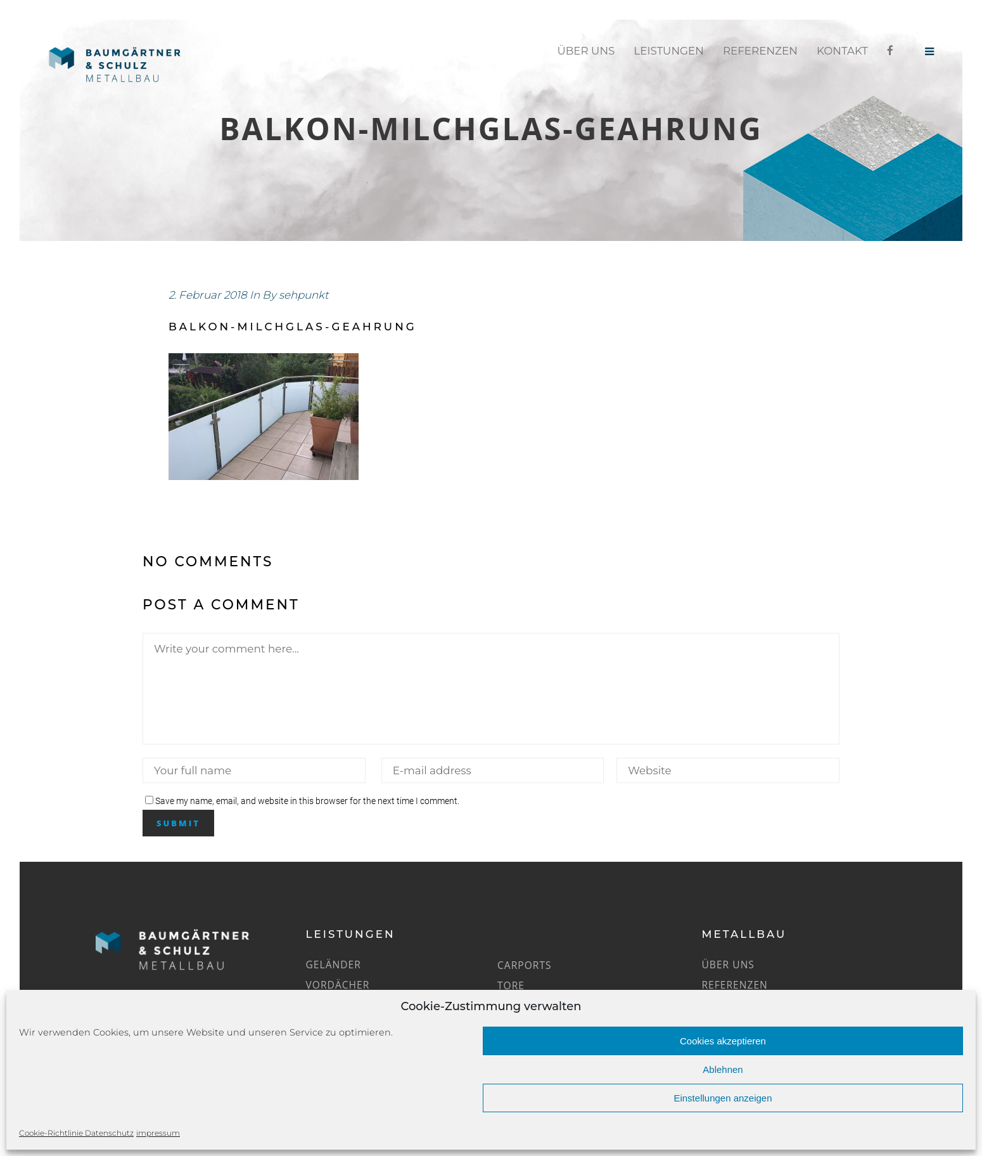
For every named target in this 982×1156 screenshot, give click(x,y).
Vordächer (338, 985)
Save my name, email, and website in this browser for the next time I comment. (307, 801)
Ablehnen (723, 1069)
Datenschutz (109, 1133)
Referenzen (734, 985)
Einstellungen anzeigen (722, 1098)
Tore (511, 985)
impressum (158, 1133)
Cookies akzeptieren (723, 1041)
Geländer (333, 964)
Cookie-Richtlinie (52, 1133)
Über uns (727, 964)
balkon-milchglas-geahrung (293, 326)
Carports (524, 965)
